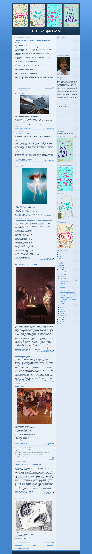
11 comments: (48, 457)
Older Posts (50, 545)
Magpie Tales (51, 444)
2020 (60, 256)
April (61, 309)
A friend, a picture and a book (26, 264)
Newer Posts (18, 545)
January (62, 315)
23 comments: (48, 350)
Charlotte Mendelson (44, 351)
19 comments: (48, 380)
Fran (16, 223)
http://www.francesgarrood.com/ (65, 117)
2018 (60, 260)
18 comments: (48, 160)
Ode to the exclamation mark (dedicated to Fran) (33, 221)
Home (34, 545)
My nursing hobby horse (24, 450)
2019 (60, 258)
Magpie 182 (19, 166)
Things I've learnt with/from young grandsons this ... (68, 280)
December (62, 271)
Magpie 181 (19, 386)
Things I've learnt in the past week (28, 464)
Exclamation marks (44, 259)
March (61, 311)
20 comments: (48, 258)
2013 (60, 269)
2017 (60, 262)
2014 (60, 267)
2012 (60, 317)
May (61, 307)
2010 (60, 321)
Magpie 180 (19, 498)
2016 (60, 263)
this (46, 452)
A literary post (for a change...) (26, 357)
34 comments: (48, 215)
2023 (60, 252)
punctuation (51, 259)
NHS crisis (51, 459)
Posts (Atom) (26, 548)
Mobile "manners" (22, 134)
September (63, 276)
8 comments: (49, 128)
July (61, 303)
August (62, 278)
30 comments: (48, 443)
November (62, 272)
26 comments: (48, 542)
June (61, 305)
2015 (60, 265)
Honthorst (52, 351)
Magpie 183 (19, 93)
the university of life (49, 493)
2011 (60, 319)
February (62, 313)
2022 (60, 254)
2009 (60, 323)
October (62, 274)
